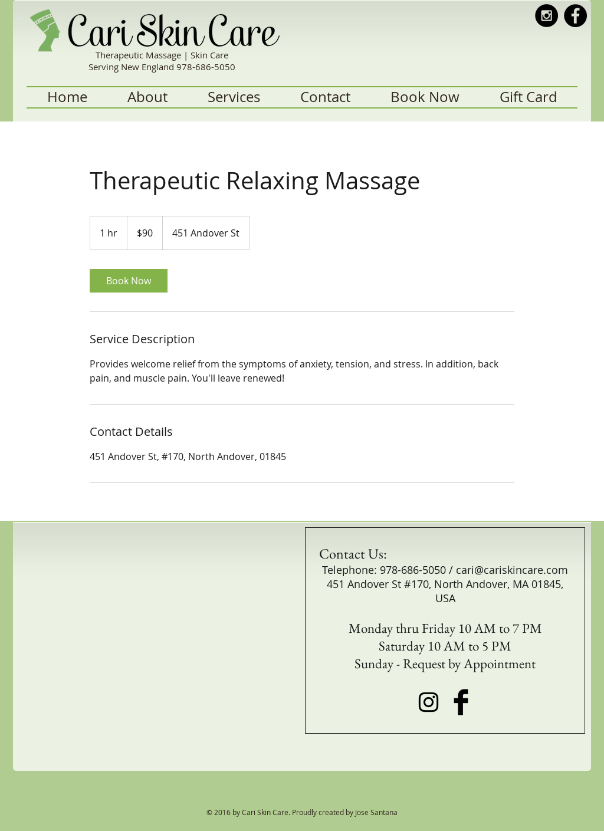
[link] (129, 281)
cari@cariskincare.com (512, 570)
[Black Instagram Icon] (428, 702)
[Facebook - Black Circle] (575, 15)
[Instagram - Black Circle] (546, 15)
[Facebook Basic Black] (461, 702)
